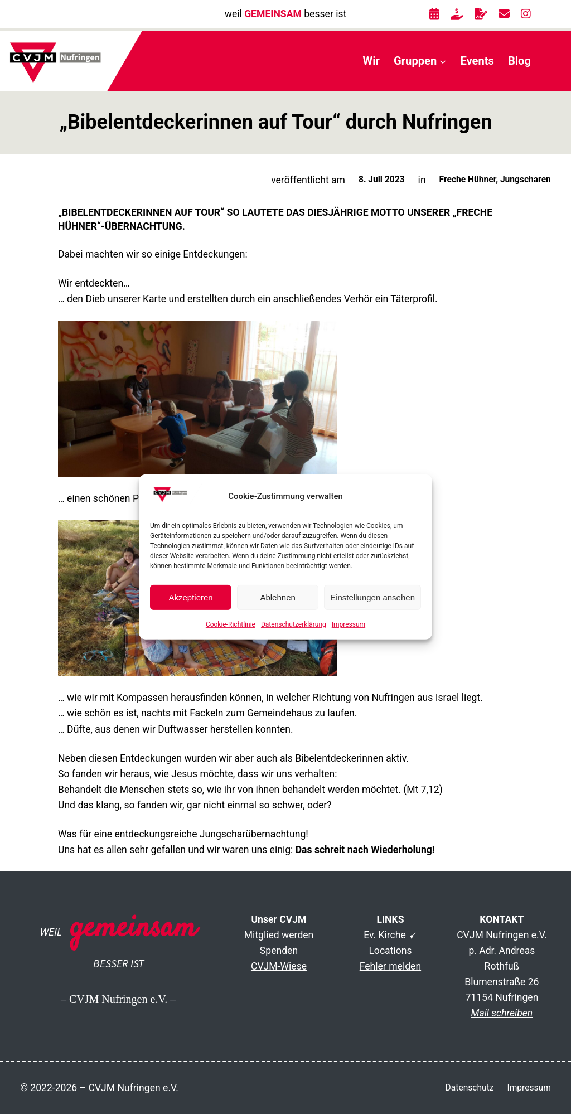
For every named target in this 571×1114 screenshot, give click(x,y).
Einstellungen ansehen (372, 597)
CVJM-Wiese (279, 966)
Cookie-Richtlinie (230, 624)
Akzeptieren (190, 597)
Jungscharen (525, 180)
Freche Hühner (467, 180)
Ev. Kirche (385, 935)
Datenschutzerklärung (293, 624)
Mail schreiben (502, 1013)
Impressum (348, 624)
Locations (390, 950)
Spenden (279, 950)
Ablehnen (277, 597)
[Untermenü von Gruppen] (442, 60)
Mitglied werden (279, 935)
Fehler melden (390, 966)
